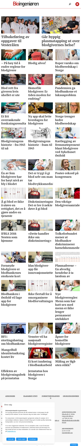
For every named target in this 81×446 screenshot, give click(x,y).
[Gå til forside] (28, 4)
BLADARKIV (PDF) (30, 396)
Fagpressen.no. (11, 431)
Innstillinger (74, 444)
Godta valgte (21, 439)
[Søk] (70, 4)
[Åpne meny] (77, 4)
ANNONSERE (10, 396)
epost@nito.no (67, 433)
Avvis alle (10, 439)
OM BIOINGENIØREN (71, 396)
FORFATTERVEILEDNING (51, 397)
